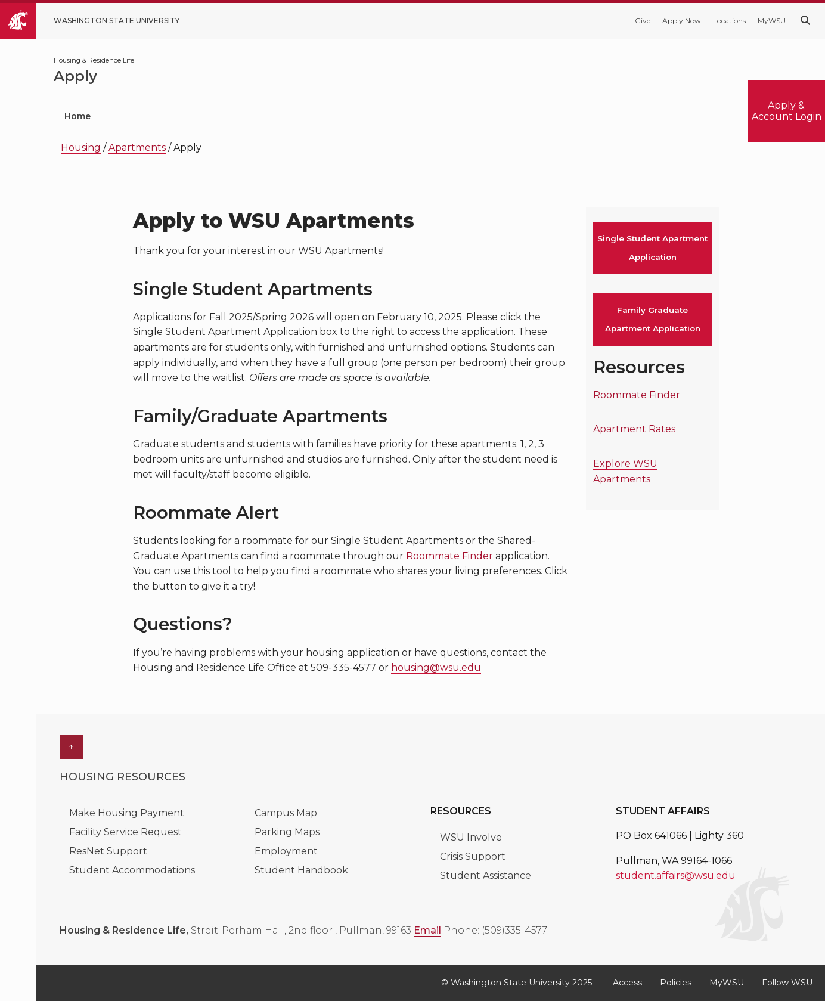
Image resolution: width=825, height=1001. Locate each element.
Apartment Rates (634, 429)
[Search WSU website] (805, 20)
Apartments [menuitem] (525, 116)
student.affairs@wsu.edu (676, 875)
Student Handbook (301, 870)
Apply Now (681, 20)
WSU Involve (471, 837)
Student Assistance (485, 875)
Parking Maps (287, 832)
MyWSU (772, 20)
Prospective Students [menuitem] (176, 116)
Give (642, 20)
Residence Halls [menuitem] (421, 116)
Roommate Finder (449, 556)
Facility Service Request (125, 832)
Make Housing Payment (128, 813)
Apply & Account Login (786, 111)
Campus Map (286, 813)
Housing (81, 147)
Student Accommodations (133, 870)
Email (427, 930)
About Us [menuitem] (614, 116)
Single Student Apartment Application (652, 248)
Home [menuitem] (77, 116)
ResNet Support (108, 851)
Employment (286, 851)
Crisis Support (472, 856)
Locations (729, 20)
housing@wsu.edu (436, 667)
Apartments (137, 147)
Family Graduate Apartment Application (652, 319)
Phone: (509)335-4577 (495, 930)
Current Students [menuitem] (305, 116)
